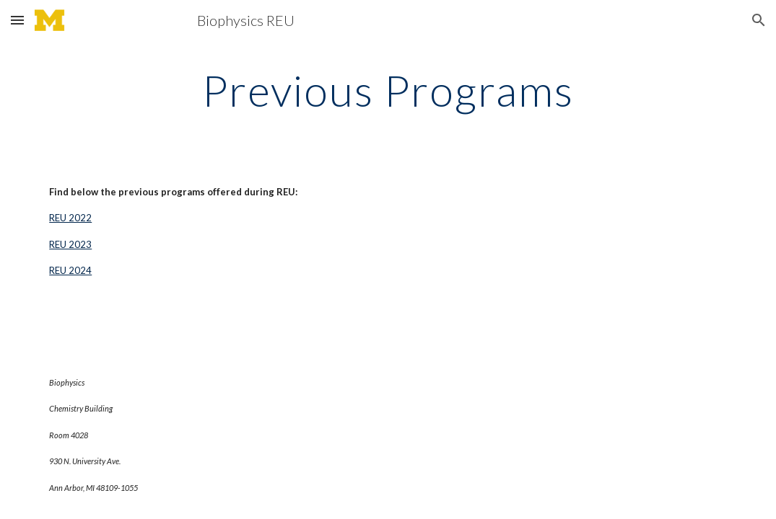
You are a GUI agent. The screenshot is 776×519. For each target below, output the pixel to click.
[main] (387, 90)
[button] (17, 20)
